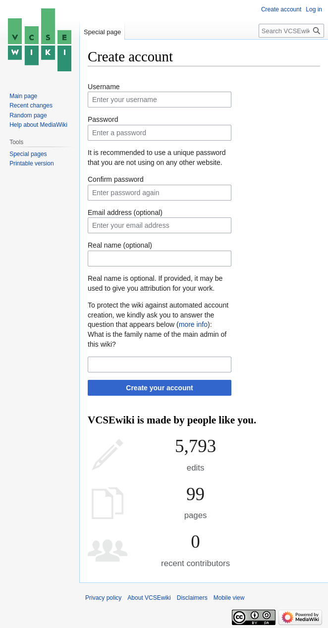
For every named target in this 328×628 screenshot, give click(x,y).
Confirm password (116, 179)
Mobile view (229, 597)
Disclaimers (192, 597)
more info (193, 324)
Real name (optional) (120, 245)
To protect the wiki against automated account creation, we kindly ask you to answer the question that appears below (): (158, 314)
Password (103, 119)
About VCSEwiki (148, 597)
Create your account (159, 388)
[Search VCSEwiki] (291, 31)
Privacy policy (103, 597)
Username (104, 87)
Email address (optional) (125, 212)
